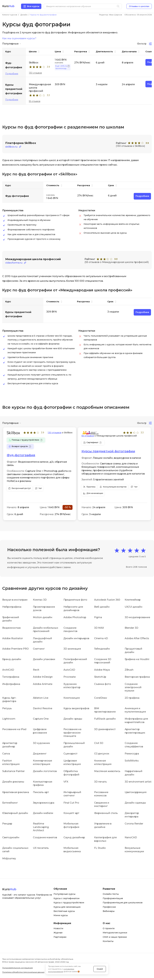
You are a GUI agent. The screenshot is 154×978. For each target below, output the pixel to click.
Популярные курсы (64, 894)
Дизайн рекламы (13, 781)
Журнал (58, 932)
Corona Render (134, 823)
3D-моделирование (137, 617)
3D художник (41, 743)
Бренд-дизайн (11, 659)
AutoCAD (69, 669)
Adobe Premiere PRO (15, 648)
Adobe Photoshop (74, 617)
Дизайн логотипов (45, 771)
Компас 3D (40, 599)
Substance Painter (13, 771)
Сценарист (70, 753)
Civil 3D (98, 743)
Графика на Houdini (137, 659)
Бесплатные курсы (64, 911)
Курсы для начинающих (67, 907)
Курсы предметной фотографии (108, 451)
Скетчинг (39, 648)
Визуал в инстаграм (15, 599)
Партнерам (60, 937)
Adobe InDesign (43, 676)
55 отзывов (34, 101)
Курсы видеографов (76, 708)
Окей (100, 969)
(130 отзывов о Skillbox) (130, 146)
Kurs (8, 6)
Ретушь (7, 708)
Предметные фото (75, 599)
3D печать (100, 781)
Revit (36, 669)
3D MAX (99, 627)
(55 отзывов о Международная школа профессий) (117, 262)
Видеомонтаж (11, 627)
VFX (65, 781)
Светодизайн (10, 837)
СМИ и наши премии (115, 937)
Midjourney (9, 858)
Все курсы (33, 6)
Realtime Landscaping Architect (41, 827)
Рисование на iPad (14, 729)
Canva (6, 753)
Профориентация (113, 898)
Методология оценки (115, 932)
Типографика (10, 676)
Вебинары (108, 911)
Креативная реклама (15, 792)
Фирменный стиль (106, 813)
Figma (98, 617)
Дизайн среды (72, 718)
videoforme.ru (13, 262)
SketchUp (100, 676)
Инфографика (11, 684)
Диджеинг (39, 753)
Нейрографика (11, 606)
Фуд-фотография (21, 455)
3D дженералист (105, 729)
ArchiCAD (8, 669)
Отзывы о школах (139, 6)
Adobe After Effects (137, 638)
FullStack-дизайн (105, 718)
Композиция (71, 697)
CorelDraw (100, 697)
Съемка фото (102, 684)
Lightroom (8, 718)
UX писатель (41, 848)
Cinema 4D (101, 638)
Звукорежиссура (43, 802)
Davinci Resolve (42, 708)
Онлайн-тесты (111, 894)
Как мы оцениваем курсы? (19, 38)
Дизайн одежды (135, 802)
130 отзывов (35, 73)
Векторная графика (137, 676)
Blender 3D (131, 627)
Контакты (108, 941)
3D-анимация (72, 648)
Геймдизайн (102, 648)
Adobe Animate (42, 684)
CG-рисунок (101, 753)
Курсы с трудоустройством (69, 902)
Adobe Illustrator (12, 638)
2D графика (132, 697)
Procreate (69, 676)
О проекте (109, 928)
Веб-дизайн (102, 606)
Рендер (7, 823)
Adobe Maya (102, 669)
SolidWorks (132, 760)
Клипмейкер (133, 599)
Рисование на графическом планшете (72, 732)
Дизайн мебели (43, 813)
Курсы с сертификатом (66, 898)
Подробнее (11, 73)
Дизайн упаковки (44, 659)
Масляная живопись (107, 771)
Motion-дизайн (42, 617)
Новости (58, 928)
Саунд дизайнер (74, 837)
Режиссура (132, 753)
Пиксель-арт (41, 792)
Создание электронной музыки (133, 687)
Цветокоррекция (135, 792)
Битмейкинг (10, 802)
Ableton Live (40, 697)
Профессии (109, 907)
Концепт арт (71, 813)
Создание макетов (45, 837)
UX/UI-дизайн (133, 606)
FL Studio (100, 848)
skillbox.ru (11, 146)
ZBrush (129, 669)
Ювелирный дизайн (15, 813)
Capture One (41, 718)
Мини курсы (61, 915)
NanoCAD (131, 837)
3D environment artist (138, 781)
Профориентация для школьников (122, 902)
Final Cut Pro (71, 802)
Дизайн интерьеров (76, 638)
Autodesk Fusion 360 (107, 599)
